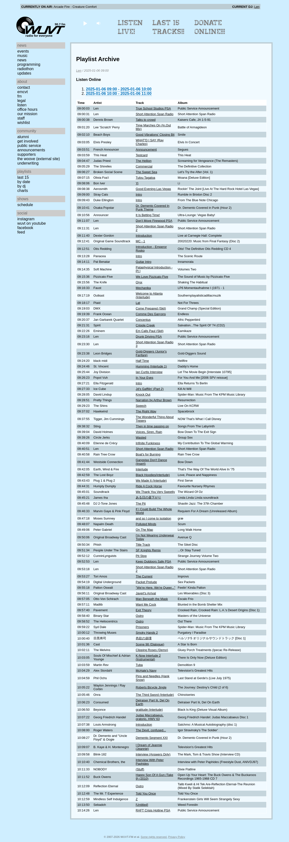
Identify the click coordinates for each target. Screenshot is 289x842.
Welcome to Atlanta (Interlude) (149, 295)
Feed (21, 232)
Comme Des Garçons (151, 314)
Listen (21, 105)
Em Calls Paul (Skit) (150, 331)
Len (256, 7)
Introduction (144, 235)
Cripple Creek (145, 325)
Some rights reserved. (154, 836)
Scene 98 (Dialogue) (150, 644)
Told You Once (146, 793)
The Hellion (144, 161)
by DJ (21, 186)
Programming (28, 64)
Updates (24, 73)
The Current (144, 576)
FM (19, 96)
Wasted (141, 437)
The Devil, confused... (151, 730)
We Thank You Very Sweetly (155, 492)
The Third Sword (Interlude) (155, 695)
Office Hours (27, 109)
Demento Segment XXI (152, 738)
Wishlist (23, 123)
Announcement (146, 149)
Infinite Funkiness (148, 443)
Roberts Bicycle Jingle (151, 687)
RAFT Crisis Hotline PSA (153, 810)
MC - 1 (140, 241)
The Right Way (146, 411)
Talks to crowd (145, 120)
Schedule (25, 205)
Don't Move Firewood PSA (154, 220)
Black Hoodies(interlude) (153, 475)
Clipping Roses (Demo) (152, 650)
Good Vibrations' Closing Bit (155, 134)
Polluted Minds (146, 524)
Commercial (144, 166)
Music (22, 56)
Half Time (142, 361)
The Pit (141, 503)
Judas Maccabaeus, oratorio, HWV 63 (150, 717)
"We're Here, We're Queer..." (155, 587)
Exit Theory (143, 610)
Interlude (142, 469)
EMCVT (22, 92)
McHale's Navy (146, 670)
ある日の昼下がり (148, 497)
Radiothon (25, 69)
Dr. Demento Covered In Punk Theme (152, 207)
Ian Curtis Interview (149, 372)
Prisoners (142, 627)
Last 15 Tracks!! (169, 27)
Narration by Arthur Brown (154, 400)
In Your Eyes (144, 377)
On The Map (144, 530)
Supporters (26, 154)
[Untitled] (142, 805)
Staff (21, 118)
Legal (21, 101)
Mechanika (143, 288)
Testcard (141, 155)
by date (23, 182)
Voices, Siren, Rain (149, 432)
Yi (137, 183)
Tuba (139, 665)
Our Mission (27, 114)
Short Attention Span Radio (154, 114)
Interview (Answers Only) (153, 754)
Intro (139, 194)
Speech (141, 406)
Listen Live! (130, 27)
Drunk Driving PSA (149, 336)
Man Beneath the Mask (152, 599)
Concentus (143, 319)
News (21, 60)
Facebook (25, 228)
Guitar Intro (143, 262)
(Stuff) (140, 769)
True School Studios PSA (153, 108)
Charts (22, 190)
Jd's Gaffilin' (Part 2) (150, 389)
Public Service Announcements (31, 148)
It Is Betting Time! (148, 215)
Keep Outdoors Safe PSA (153, 561)
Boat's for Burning (148, 454)
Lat (138, 303)
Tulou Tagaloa (145, 177)
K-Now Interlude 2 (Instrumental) (148, 657)
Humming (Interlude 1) (151, 366)
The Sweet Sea (146, 172)
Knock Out (143, 394)
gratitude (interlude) (149, 709)
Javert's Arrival (146, 593)
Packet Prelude (146, 582)
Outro (140, 616)
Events (23, 51)
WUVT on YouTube (31, 223)
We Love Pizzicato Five (152, 276)
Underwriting (28, 163)
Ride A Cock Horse (149, 486)
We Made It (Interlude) (151, 480)
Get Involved (27, 141)
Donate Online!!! (210, 27)
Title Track (143, 544)
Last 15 (23, 177)
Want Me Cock (146, 604)
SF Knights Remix (148, 550)
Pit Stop (141, 556)
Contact (23, 87)
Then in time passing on (152, 426)
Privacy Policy (176, 836)
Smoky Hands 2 (147, 632)
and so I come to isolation (153, 518)
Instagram (25, 219)
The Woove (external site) (38, 159)
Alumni (23, 137)
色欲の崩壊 (144, 638)
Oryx (139, 282)
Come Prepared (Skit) (151, 308)
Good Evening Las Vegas (153, 189)
